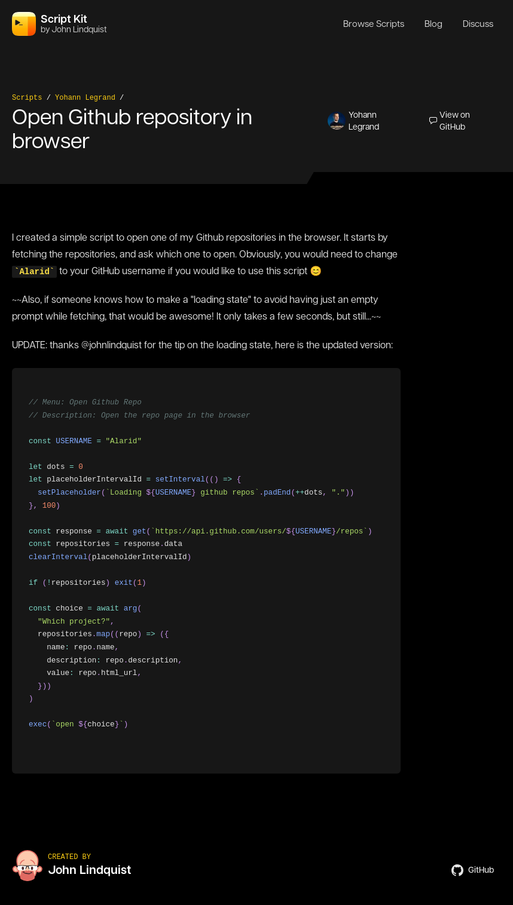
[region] (206, 570)
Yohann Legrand (85, 98)
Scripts (27, 98)
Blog (433, 24)
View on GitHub (449, 120)
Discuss (478, 24)
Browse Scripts (373, 24)
